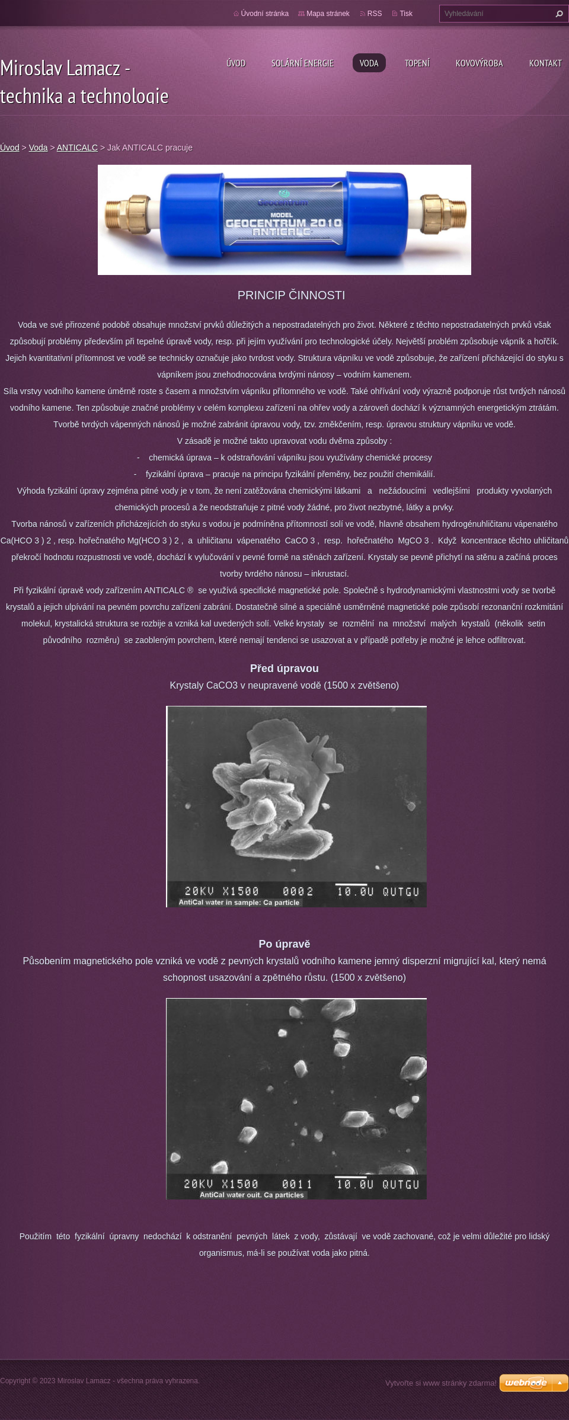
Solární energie (302, 63)
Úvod (235, 63)
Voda (369, 63)
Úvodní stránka (265, 13)
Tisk (406, 13)
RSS (374, 13)
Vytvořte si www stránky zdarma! (441, 1383)
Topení (417, 63)
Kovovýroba (479, 63)
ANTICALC (77, 147)
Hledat (558, 14)
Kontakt (545, 63)
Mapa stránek (328, 13)
